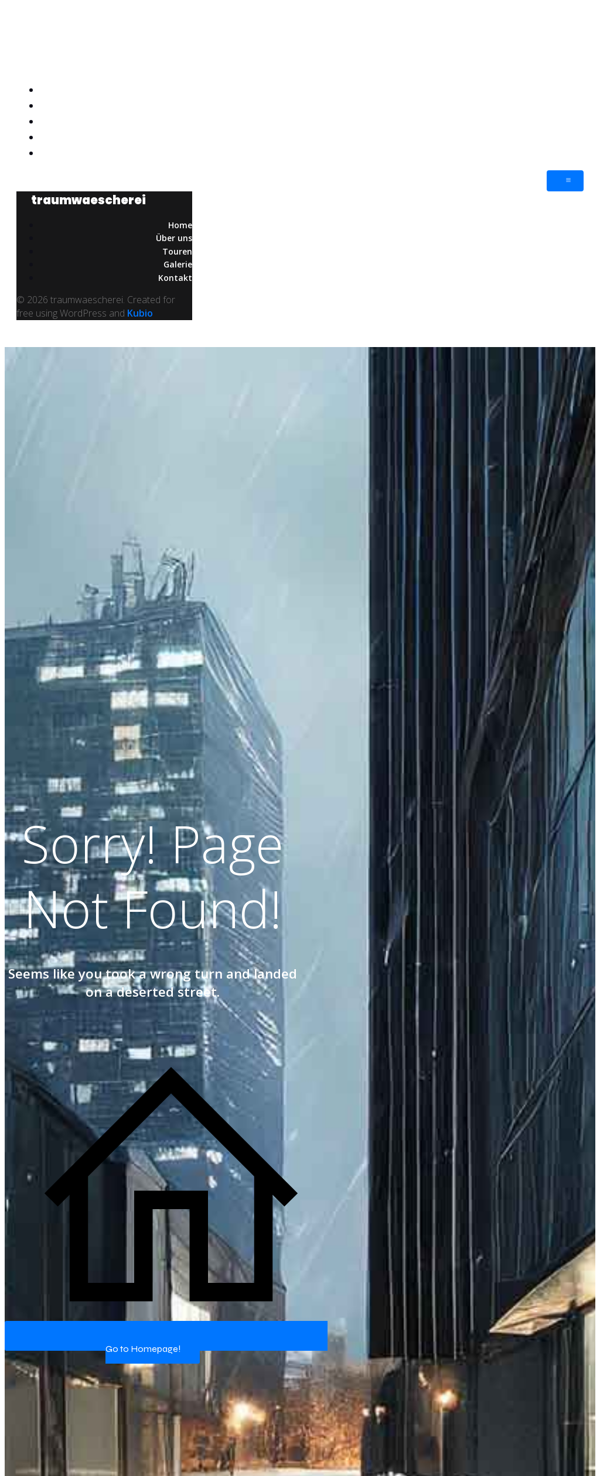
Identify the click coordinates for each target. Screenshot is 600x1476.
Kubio (140, 313)
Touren (568, 121)
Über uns (563, 105)
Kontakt (565, 152)
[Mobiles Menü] (565, 180)
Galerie (567, 137)
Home (569, 89)
